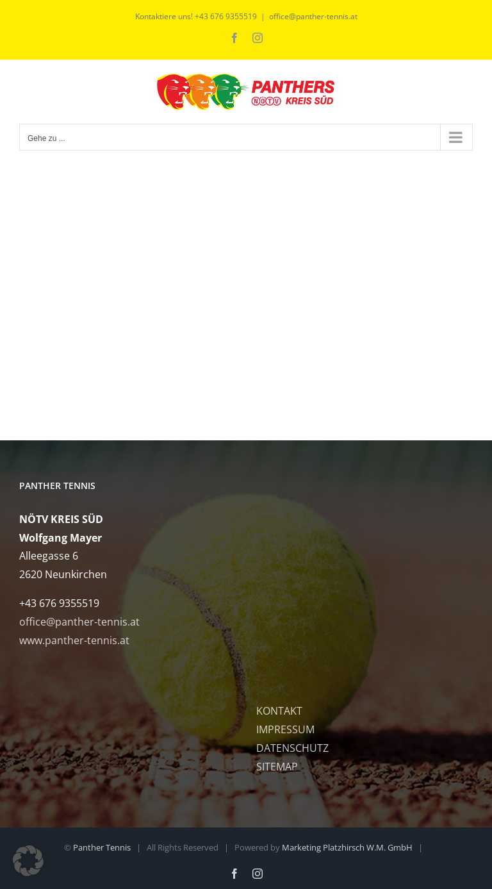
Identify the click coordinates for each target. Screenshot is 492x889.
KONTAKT (279, 711)
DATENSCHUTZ (292, 748)
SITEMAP (277, 767)
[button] (28, 861)
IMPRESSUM (285, 729)
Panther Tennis (102, 847)
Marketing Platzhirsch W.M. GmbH (347, 847)
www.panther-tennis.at (74, 640)
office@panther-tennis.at (313, 16)
